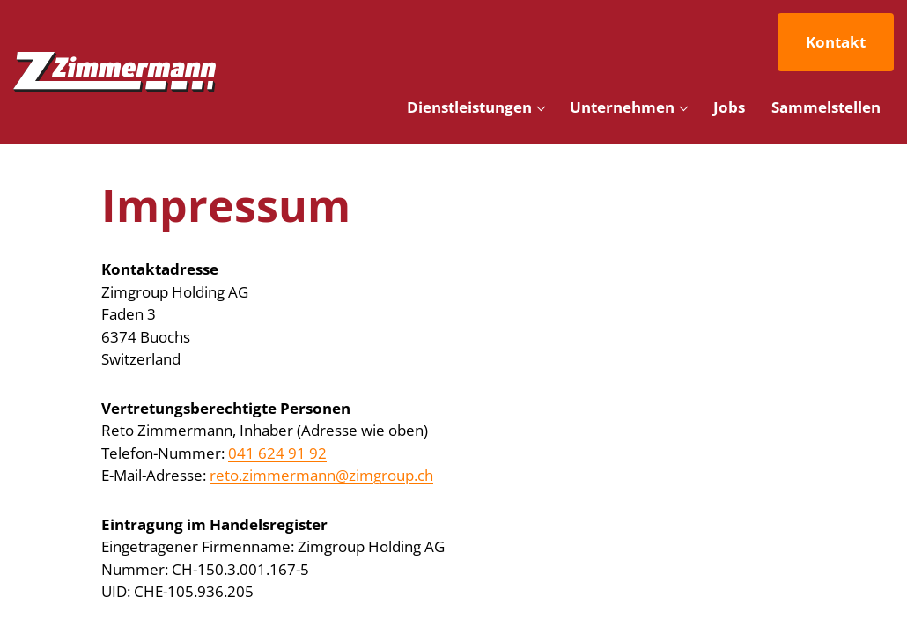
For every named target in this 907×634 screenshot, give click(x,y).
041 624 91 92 (277, 453)
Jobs (729, 107)
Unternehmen (622, 107)
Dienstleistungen (469, 107)
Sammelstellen (826, 107)
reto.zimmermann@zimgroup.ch (321, 475)
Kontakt (836, 42)
